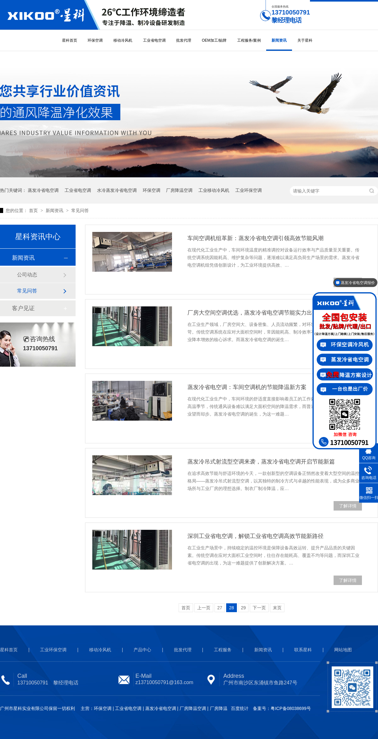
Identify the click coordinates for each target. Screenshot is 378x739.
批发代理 (183, 40)
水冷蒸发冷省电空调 (117, 190)
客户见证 (23, 308)
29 (243, 607)
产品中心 (142, 649)
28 (231, 607)
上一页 (203, 607)
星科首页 (69, 40)
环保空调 (95, 40)
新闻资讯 (279, 40)
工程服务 (223, 649)
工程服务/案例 (249, 40)
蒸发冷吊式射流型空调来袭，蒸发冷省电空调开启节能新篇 (261, 461)
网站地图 (343, 649)
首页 (34, 210)
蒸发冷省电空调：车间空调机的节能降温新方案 (246, 387)
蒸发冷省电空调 (43, 190)
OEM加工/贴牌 (214, 40)
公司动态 (27, 274)
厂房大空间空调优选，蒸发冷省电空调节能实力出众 (252, 313)
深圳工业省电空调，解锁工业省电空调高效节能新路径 (255, 536)
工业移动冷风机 (213, 190)
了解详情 (348, 505)
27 (219, 607)
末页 (277, 607)
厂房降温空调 (179, 190)
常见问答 (80, 210)
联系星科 (303, 649)
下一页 (259, 607)
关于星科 (304, 40)
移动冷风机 (122, 40)
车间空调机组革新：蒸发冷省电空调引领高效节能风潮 (255, 238)
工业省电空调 (154, 40)
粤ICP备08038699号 (291, 708)
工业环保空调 (248, 190)
